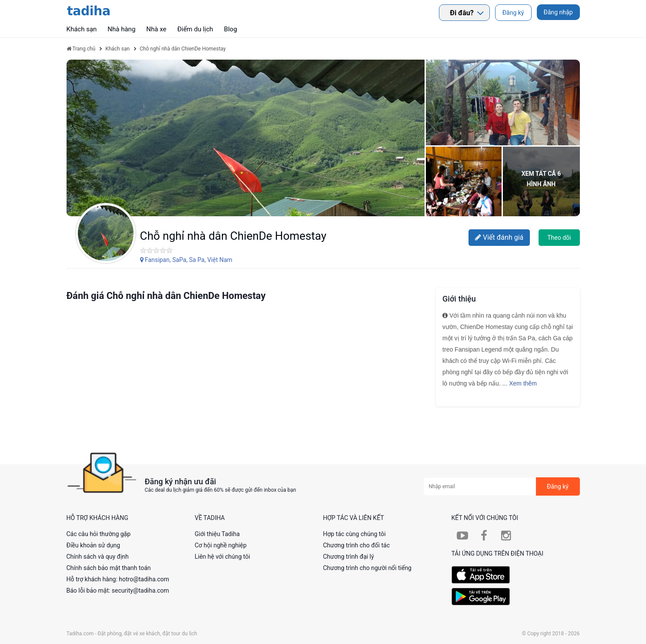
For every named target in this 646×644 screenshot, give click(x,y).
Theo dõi (559, 237)
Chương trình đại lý (348, 556)
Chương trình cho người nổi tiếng (367, 567)
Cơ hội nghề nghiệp (221, 545)
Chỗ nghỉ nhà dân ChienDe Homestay (233, 235)
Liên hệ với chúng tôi (222, 556)
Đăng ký (513, 12)
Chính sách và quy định (98, 556)
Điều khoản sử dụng (93, 545)
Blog (230, 29)
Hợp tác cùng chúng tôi (354, 533)
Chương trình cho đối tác (356, 545)
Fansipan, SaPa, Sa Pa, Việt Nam (186, 259)
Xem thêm (523, 383)
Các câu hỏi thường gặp (99, 533)
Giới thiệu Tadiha (217, 533)
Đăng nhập (558, 12)
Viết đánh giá (499, 237)
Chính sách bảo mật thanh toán (109, 567)
